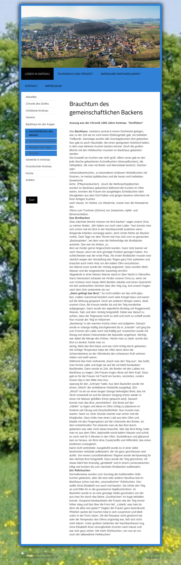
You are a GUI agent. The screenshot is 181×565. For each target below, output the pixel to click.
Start (32, 199)
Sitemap (48, 553)
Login (156, 553)
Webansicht (153, 557)
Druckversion (31, 553)
